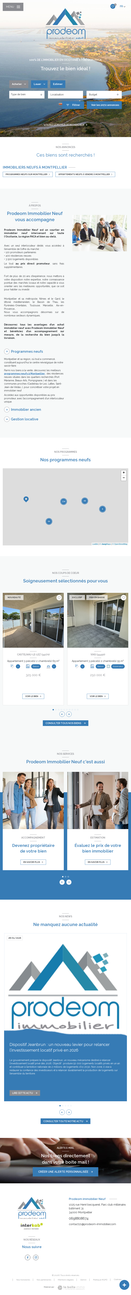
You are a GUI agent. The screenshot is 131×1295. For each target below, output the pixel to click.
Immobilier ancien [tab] (26, 410)
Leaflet (95, 544)
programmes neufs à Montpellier (24, 373)
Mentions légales (66, 1280)
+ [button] (124, 473)
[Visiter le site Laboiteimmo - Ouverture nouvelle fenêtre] (71, 1288)
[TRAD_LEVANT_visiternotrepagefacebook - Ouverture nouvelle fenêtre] (27, 1257)
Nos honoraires (23, 1280)
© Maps (105, 544)
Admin (83, 1280)
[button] (69, 714)
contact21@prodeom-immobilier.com (92, 1224)
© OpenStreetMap (119, 544)
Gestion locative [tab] (24, 419)
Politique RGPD (100, 1280)
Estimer (58, 84)
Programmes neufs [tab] (27, 351)
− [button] (124, 478)
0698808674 (79, 1218)
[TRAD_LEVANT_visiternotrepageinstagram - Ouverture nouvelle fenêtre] (36, 1257)
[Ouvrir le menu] (13, 7)
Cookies (117, 1279)
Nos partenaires (44, 1280)
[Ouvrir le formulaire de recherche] (73, 105)
